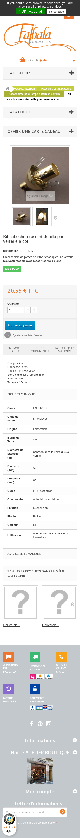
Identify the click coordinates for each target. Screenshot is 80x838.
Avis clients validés (64, 349)
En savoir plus (15, 349)
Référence (10, 250)
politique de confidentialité (39, 822)
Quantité (13, 303)
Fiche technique (40, 349)
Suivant (55, 217)
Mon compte (40, 791)
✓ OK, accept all (30, 11)
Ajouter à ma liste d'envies (27, 335)
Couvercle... (11, 625)
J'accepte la (32, 822)
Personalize (56, 11)
